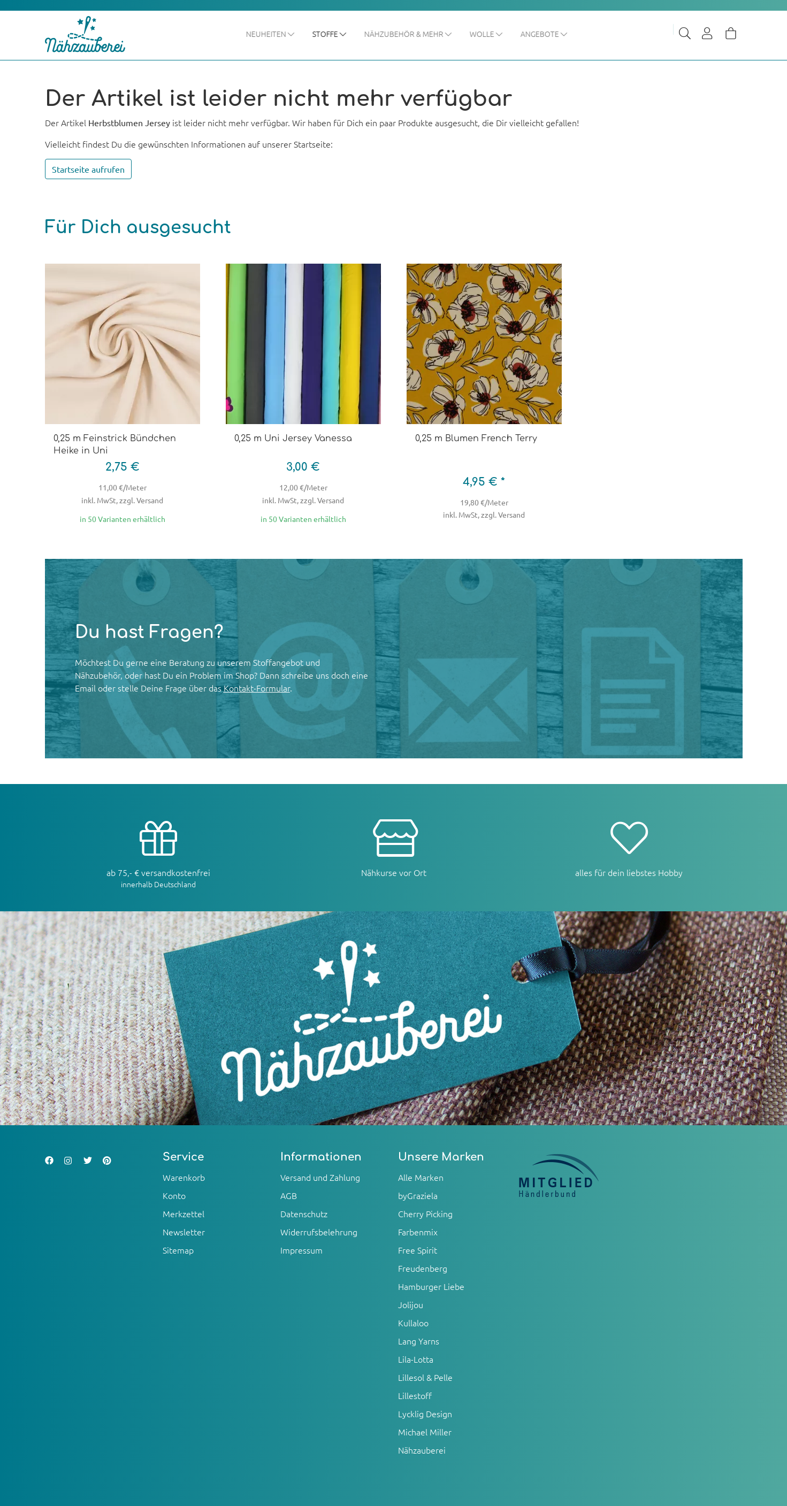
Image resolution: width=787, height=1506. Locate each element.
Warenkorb (184, 1177)
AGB (288, 1195)
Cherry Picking (425, 1213)
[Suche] (685, 34)
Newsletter (184, 1232)
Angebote (544, 33)
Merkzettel (183, 1213)
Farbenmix (418, 1232)
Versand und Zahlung (320, 1177)
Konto (174, 1195)
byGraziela (418, 1195)
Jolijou (410, 1304)
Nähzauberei (422, 1450)
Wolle (486, 33)
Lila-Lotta (415, 1359)
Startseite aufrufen (88, 169)
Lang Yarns (418, 1341)
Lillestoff (415, 1395)
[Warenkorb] (731, 34)
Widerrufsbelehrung (318, 1232)
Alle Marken (421, 1177)
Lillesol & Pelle (425, 1377)
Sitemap (178, 1250)
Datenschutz (303, 1213)
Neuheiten (270, 33)
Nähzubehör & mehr (408, 33)
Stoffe (329, 33)
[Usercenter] (708, 34)
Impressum (301, 1250)
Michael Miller (425, 1432)
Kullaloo (413, 1322)
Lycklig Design (425, 1413)
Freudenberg (422, 1268)
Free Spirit (417, 1250)
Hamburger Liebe (431, 1286)
